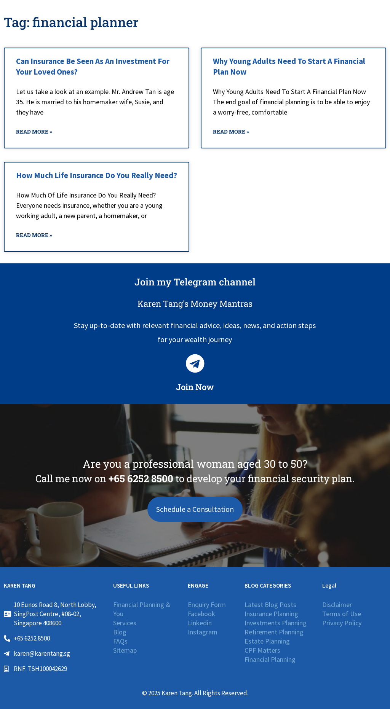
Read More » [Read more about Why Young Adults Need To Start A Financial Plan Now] (231, 131)
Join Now (195, 386)
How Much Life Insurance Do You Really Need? (96, 175)
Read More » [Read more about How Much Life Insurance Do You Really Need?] (34, 235)
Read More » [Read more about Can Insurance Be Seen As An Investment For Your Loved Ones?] (34, 131)
